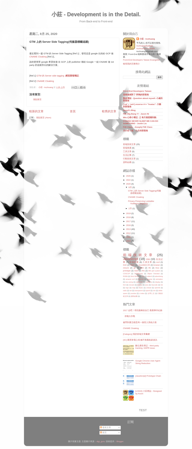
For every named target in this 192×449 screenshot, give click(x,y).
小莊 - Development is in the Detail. (96, 14)
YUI (143, 276)
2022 (128, 180)
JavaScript (130, 259)
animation (159, 279)
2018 (128, 217)
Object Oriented (153, 273)
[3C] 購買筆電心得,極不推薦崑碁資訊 (140, 340)
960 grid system (154, 271)
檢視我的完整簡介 (131, 64)
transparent (139, 290)
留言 (103, 432)
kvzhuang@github (144, 46)
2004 (128, 241)
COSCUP (126, 273)
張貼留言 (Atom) (43, 117)
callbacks (139, 282)
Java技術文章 (144, 265)
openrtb (157, 288)
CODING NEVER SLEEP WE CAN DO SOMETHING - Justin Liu (140, 122)
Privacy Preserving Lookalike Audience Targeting (141, 202)
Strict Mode (134, 276)
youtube (133, 293)
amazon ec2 (130, 279)
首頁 (73, 111)
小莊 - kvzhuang (147, 39)
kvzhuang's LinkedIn (145, 48)
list (162, 285)
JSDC (132, 265)
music (141, 288)
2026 (128, 176)
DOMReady (138, 273)
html (142, 268)
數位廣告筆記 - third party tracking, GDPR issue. (147, 347)
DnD (125, 265)
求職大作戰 (129, 316)
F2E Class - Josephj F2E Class (137, 127)
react (136, 271)
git (135, 268)
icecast (131, 285)
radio (125, 290)
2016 (128, 225)
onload (148, 288)
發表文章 (105, 427)
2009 (128, 237)
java (146, 285)
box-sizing (129, 282)
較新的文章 (36, 111)
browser (156, 265)
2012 (128, 233)
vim (154, 290)
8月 (130, 187)
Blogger (120, 441)
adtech (149, 276)
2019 (128, 213)
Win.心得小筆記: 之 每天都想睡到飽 (139, 117)
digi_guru (100, 441)
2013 (128, 229)
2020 (128, 184)
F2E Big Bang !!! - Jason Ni (136, 114)
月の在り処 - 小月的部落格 (135, 131)
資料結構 (127, 162)
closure (126, 268)
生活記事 (127, 155)
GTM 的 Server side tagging (50, 76)
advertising (159, 276)
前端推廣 (127, 148)
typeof (148, 290)
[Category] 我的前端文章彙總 (136, 334)
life (149, 268)
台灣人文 (151, 293)
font (124, 285)
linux (157, 268)
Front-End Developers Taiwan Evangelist (141, 60)
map (133, 288)
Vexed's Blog (129, 110)
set (130, 290)
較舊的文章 (109, 111)
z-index (141, 293)
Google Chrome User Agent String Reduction (147, 362)
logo (127, 288)
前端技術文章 (129, 144)
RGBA (125, 276)
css (148, 259)
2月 (130, 208)
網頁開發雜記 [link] (72, 76)
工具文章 (127, 151)
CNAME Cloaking (38, 56)
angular (149, 279)
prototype (127, 271)
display (157, 282)
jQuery (139, 285)
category (149, 282)
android (141, 279)
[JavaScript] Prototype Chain (148, 376)
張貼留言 (37, 99)
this (143, 271)
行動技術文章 (129, 159)
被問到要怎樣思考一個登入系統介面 (140, 322)
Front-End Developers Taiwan (137, 91)
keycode (155, 285)
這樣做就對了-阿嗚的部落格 (136, 95)
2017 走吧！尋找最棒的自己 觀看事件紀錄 (142, 310)
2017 (128, 221)
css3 (158, 262)
